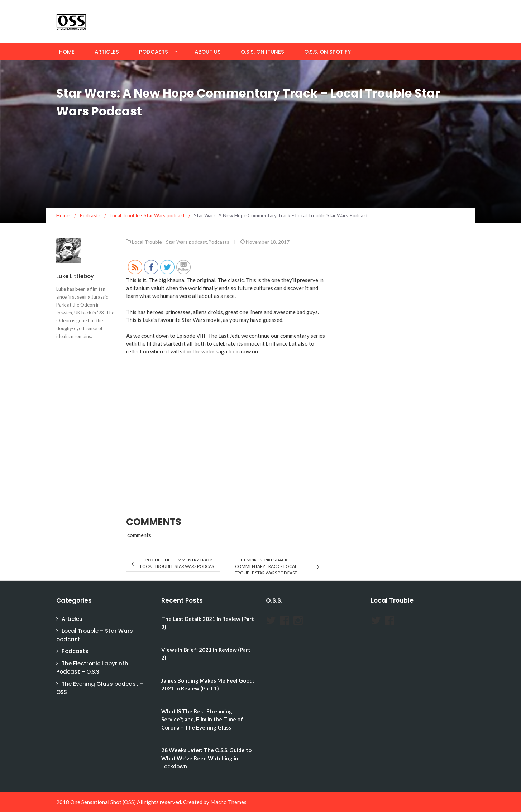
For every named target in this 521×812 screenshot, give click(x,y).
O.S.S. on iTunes (262, 52)
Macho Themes (228, 802)
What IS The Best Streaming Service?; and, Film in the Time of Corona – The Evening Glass (202, 719)
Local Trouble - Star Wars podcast (169, 242)
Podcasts (153, 52)
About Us (208, 52)
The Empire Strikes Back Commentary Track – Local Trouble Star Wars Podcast (266, 566)
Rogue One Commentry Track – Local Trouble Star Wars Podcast (178, 563)
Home (67, 52)
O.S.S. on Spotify (327, 52)
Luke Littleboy (75, 276)
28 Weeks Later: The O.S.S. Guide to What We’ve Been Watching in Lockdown (206, 758)
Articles (107, 52)
